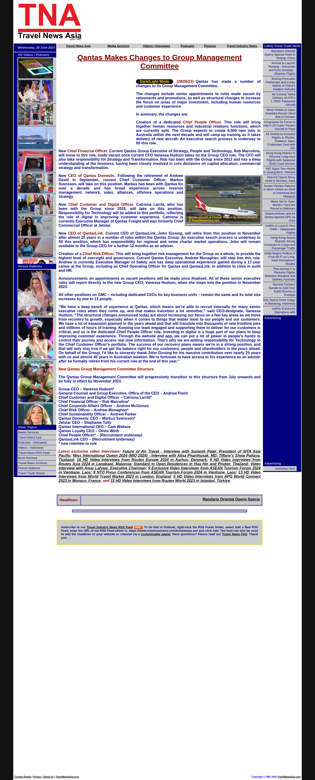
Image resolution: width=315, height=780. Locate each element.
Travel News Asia (78, 46)
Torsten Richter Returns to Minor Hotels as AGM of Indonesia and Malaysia (279, 191)
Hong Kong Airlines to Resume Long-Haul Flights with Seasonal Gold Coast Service (280, 158)
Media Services (118, 46)
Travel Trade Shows (31, 473)
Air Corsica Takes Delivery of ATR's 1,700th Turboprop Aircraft (283, 99)
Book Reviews (27, 458)
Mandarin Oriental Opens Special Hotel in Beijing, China (256, 499)
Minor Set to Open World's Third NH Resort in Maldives (282, 205)
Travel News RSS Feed (34, 453)
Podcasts (187, 46)
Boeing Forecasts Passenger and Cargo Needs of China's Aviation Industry (280, 84)
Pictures (210, 46)
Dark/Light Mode (154, 81)
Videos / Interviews (156, 46)
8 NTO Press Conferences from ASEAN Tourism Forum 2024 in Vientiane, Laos (164, 472)
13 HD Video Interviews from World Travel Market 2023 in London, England (160, 474)
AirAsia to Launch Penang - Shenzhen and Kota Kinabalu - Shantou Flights (282, 68)
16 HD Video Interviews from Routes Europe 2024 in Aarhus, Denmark (142, 460)
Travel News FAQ (234, 534)
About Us (48, 777)
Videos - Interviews (31, 447)
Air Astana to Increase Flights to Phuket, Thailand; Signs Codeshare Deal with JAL (280, 141)
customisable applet (155, 534)
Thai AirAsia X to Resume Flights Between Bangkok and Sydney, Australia (280, 274)
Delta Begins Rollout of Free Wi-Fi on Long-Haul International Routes (280, 259)
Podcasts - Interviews (32, 442)
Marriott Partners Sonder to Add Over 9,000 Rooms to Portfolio (282, 290)
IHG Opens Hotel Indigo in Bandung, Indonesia (279, 301)
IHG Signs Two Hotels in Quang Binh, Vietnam (279, 170)
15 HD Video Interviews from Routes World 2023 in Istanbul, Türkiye (170, 481)
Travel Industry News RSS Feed (110, 527)
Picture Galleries (30, 266)
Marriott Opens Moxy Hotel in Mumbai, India (280, 179)
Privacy (37, 777)
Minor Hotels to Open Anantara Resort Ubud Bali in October (280, 113)
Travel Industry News (242, 46)
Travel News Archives (32, 463)
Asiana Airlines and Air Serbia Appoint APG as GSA (280, 217)
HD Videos (25, 54)
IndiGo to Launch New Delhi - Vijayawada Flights (280, 229)
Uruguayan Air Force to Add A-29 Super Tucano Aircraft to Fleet (279, 125)
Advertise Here (285, 468)
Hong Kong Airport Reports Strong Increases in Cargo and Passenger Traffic (279, 243)
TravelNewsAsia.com (67, 777)
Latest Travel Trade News (282, 46)
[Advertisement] (199, 21)
